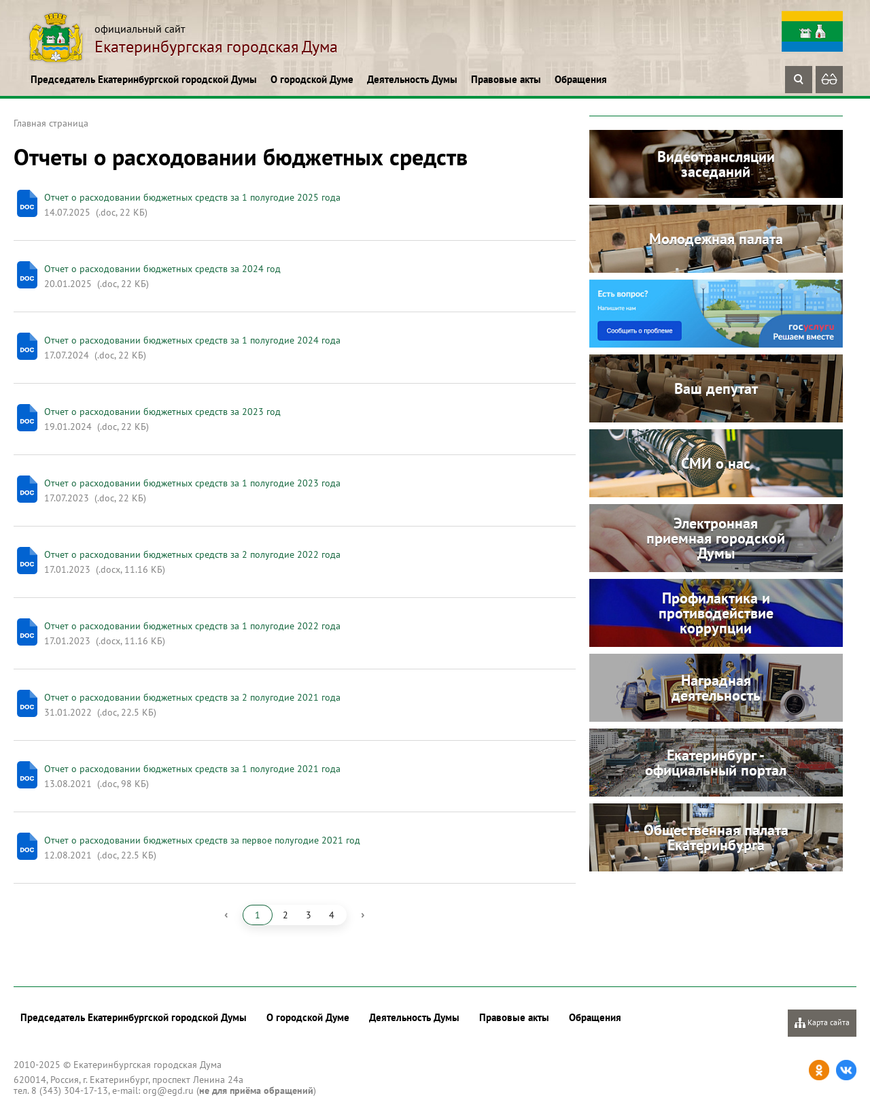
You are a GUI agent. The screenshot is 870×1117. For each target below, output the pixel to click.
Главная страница (51, 123)
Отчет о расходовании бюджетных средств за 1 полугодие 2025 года (192, 197)
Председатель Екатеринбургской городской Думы (144, 79)
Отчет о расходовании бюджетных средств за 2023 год (162, 411)
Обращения (581, 79)
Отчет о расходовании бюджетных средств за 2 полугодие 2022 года (192, 554)
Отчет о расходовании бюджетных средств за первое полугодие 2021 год (202, 840)
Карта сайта (822, 1023)
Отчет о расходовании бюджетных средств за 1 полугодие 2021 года (192, 769)
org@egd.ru (168, 1090)
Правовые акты (506, 79)
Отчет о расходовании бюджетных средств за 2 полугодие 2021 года (192, 697)
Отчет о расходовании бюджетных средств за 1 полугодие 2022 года (192, 626)
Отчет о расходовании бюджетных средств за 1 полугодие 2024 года (192, 340)
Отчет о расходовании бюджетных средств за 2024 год (162, 269)
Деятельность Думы (412, 79)
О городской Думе (312, 79)
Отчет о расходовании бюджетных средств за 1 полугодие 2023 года (192, 483)
